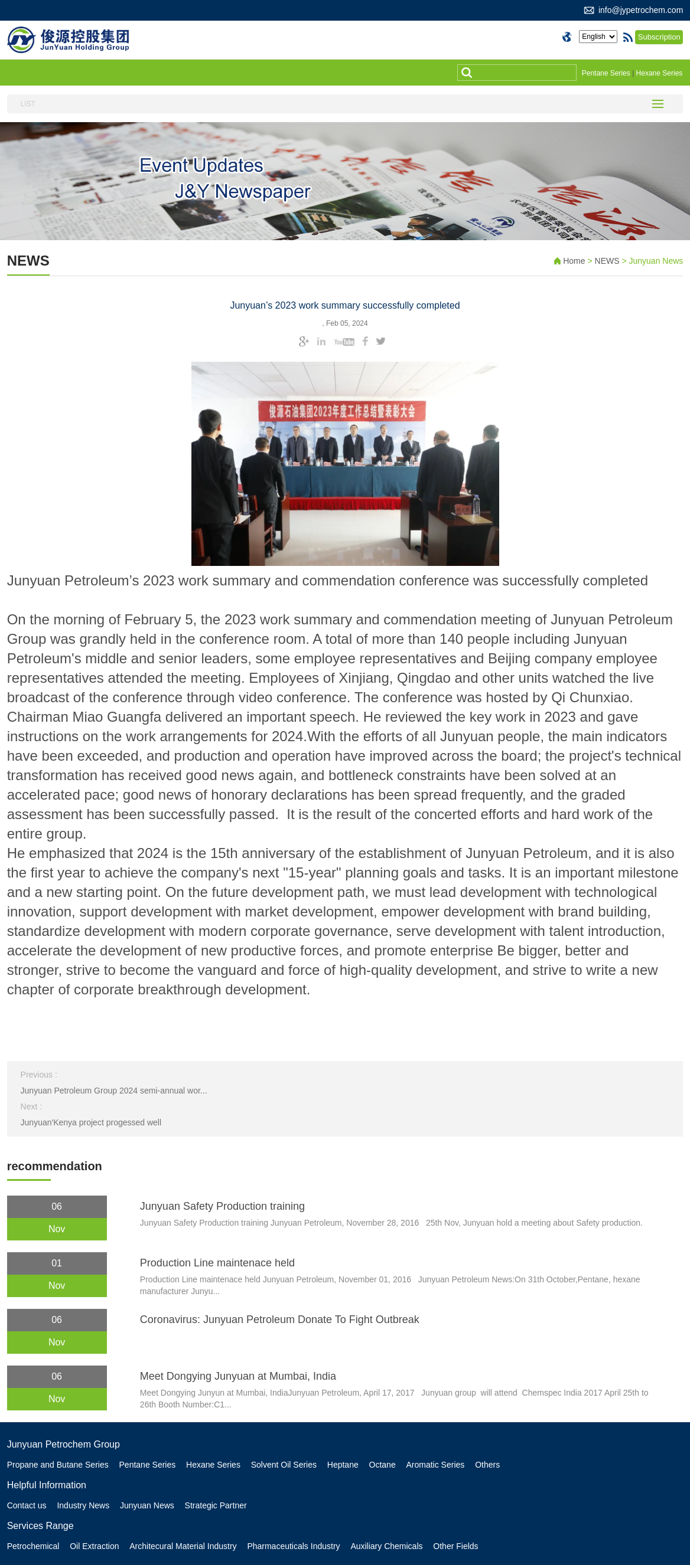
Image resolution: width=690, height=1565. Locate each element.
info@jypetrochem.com (640, 10)
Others (489, 1464)
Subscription (660, 36)
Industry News (83, 1505)
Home (574, 261)
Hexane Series (659, 73)
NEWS (608, 261)
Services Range (40, 1526)
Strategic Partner (216, 1505)
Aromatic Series (437, 1464)
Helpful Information (46, 1485)
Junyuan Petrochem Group (63, 1444)
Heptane (344, 1464)
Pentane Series (606, 73)
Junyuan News (148, 1505)
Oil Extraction (94, 1546)
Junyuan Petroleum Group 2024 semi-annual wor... (114, 1090)
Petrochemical (33, 1546)
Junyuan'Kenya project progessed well (91, 1122)
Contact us (27, 1505)
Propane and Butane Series (58, 1464)
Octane (383, 1464)
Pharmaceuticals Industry (294, 1546)
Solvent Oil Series (284, 1464)
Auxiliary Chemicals (388, 1546)
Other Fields (457, 1546)
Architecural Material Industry (183, 1546)
